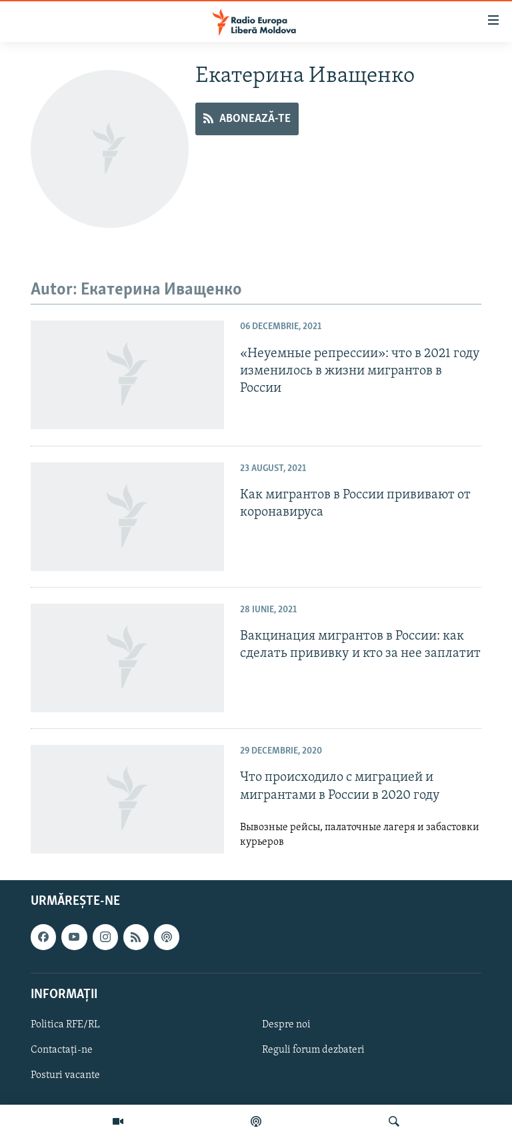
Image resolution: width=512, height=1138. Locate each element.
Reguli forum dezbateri (313, 1050)
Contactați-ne (62, 1050)
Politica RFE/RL (65, 1024)
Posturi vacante (65, 1075)
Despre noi (286, 1024)
